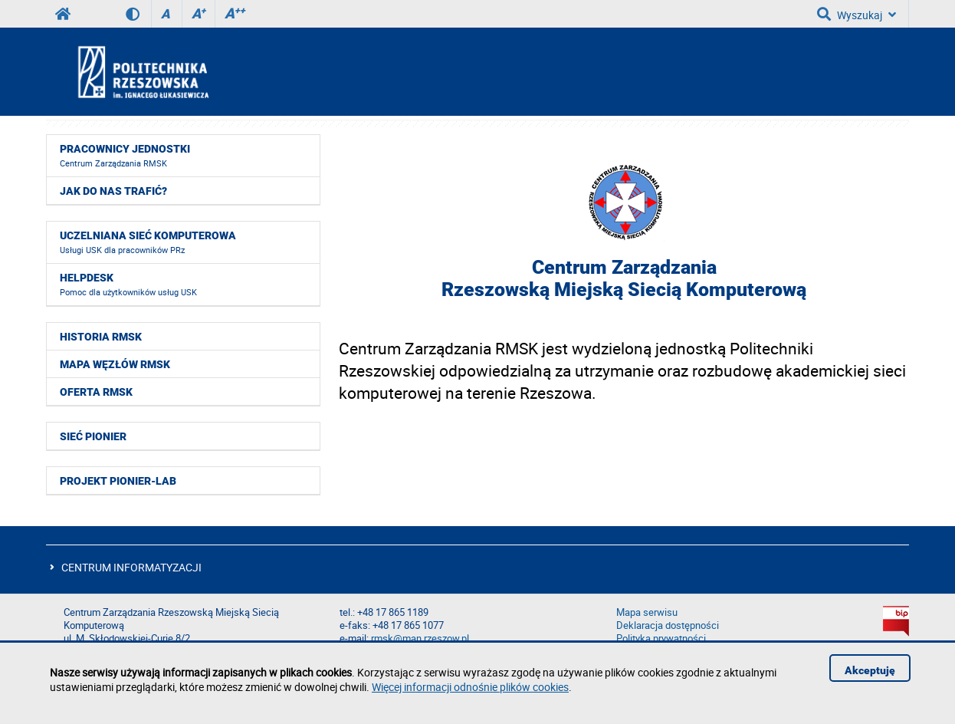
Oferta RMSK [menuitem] (96, 392)
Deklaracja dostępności (667, 625)
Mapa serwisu (647, 612)
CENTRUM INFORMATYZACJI (131, 567)
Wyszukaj (856, 14)
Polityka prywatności (661, 638)
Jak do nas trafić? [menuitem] (113, 191)
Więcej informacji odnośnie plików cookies (470, 687)
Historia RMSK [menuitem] (101, 337)
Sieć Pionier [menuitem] (93, 436)
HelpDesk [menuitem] (128, 285)
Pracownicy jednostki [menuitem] (125, 156)
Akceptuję (870, 670)
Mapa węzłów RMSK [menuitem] (115, 364)
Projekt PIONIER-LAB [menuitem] (118, 481)
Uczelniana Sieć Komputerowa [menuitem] (148, 242)
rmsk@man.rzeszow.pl (420, 638)
